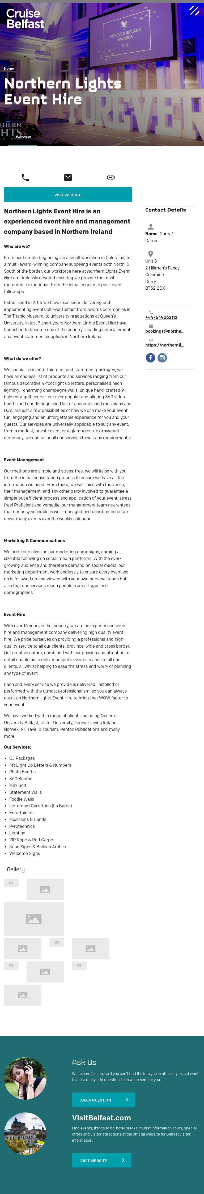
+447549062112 (161, 317)
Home (9, 68)
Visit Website (67, 195)
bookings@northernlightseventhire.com (165, 331)
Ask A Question (95, 1100)
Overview (22, 137)
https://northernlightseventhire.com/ (165, 345)
